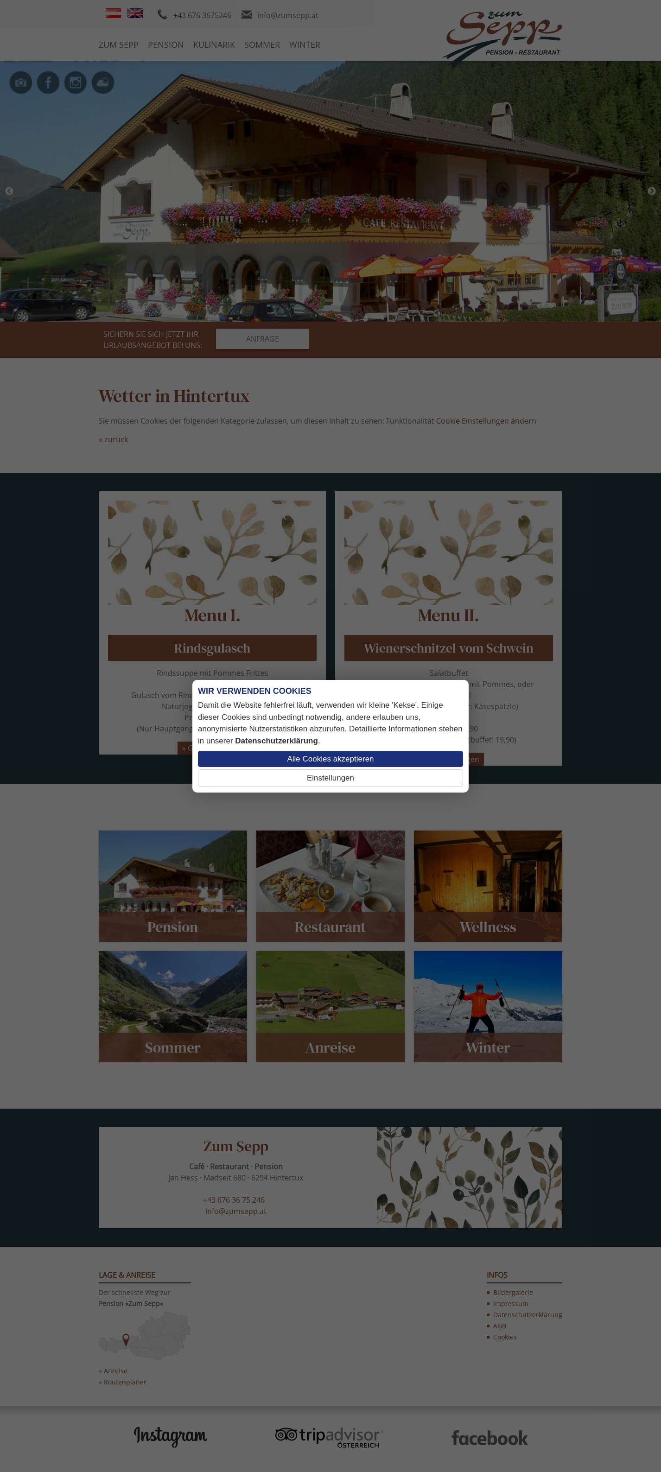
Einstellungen (330, 778)
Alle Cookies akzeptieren (330, 759)
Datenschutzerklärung (276, 740)
